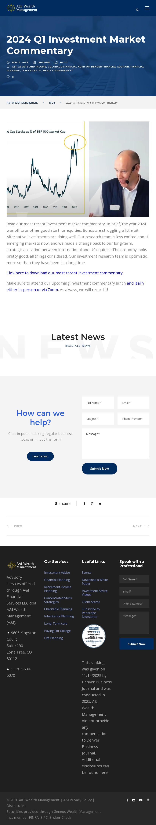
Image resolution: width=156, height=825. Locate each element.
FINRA (34, 817)
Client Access (91, 602)
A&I (14, 66)
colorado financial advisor (69, 66)
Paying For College (57, 631)
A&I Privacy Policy (77, 800)
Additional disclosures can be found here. (95, 766)
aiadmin (44, 62)
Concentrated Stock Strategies (58, 600)
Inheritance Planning (59, 616)
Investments (31, 70)
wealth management (57, 70)
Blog (63, 62)
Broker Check (60, 817)
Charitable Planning (58, 609)
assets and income (32, 66)
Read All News (78, 345)
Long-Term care (55, 623)
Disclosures (16, 805)
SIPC (44, 817)
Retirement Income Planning (57, 589)
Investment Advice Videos (95, 593)
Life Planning (53, 638)
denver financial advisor (110, 66)
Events (86, 572)
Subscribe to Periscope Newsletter (91, 613)
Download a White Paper (95, 582)
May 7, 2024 (20, 62)
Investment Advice (57, 572)
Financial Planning (57, 580)
